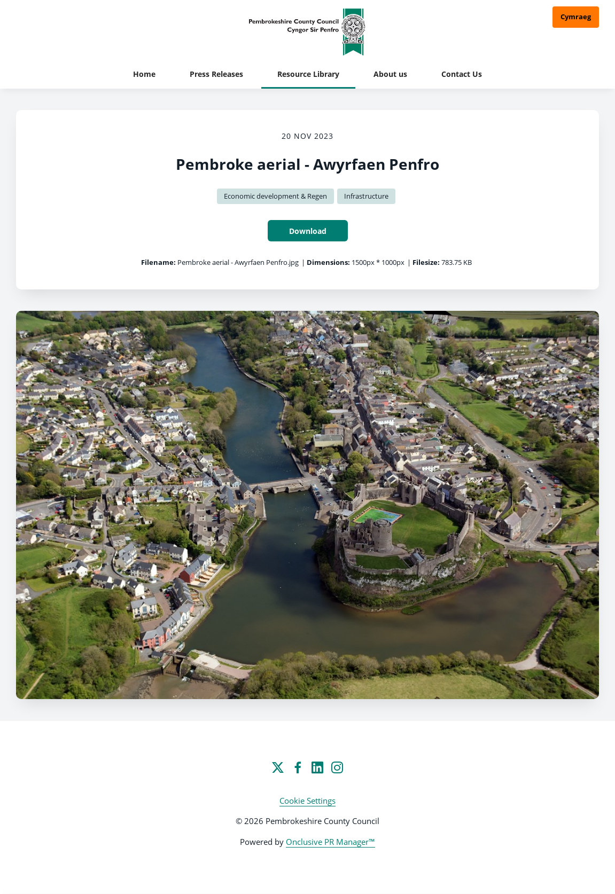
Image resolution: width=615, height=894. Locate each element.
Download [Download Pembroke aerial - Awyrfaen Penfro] (307, 231)
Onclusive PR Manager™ (330, 841)
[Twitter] (278, 767)
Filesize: (426, 262)
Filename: (158, 262)
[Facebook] (297, 767)
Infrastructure (366, 196)
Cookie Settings (307, 800)
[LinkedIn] (317, 767)
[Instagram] (337, 767)
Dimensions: (328, 262)
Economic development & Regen (275, 196)
